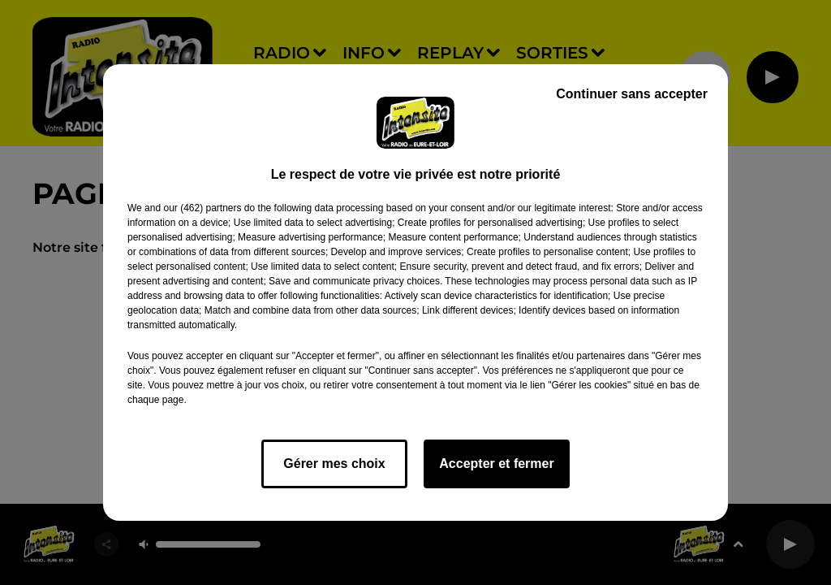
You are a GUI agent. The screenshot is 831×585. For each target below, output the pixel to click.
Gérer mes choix (334, 463)
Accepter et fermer (496, 463)
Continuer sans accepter (632, 94)
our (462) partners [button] (202, 208)
